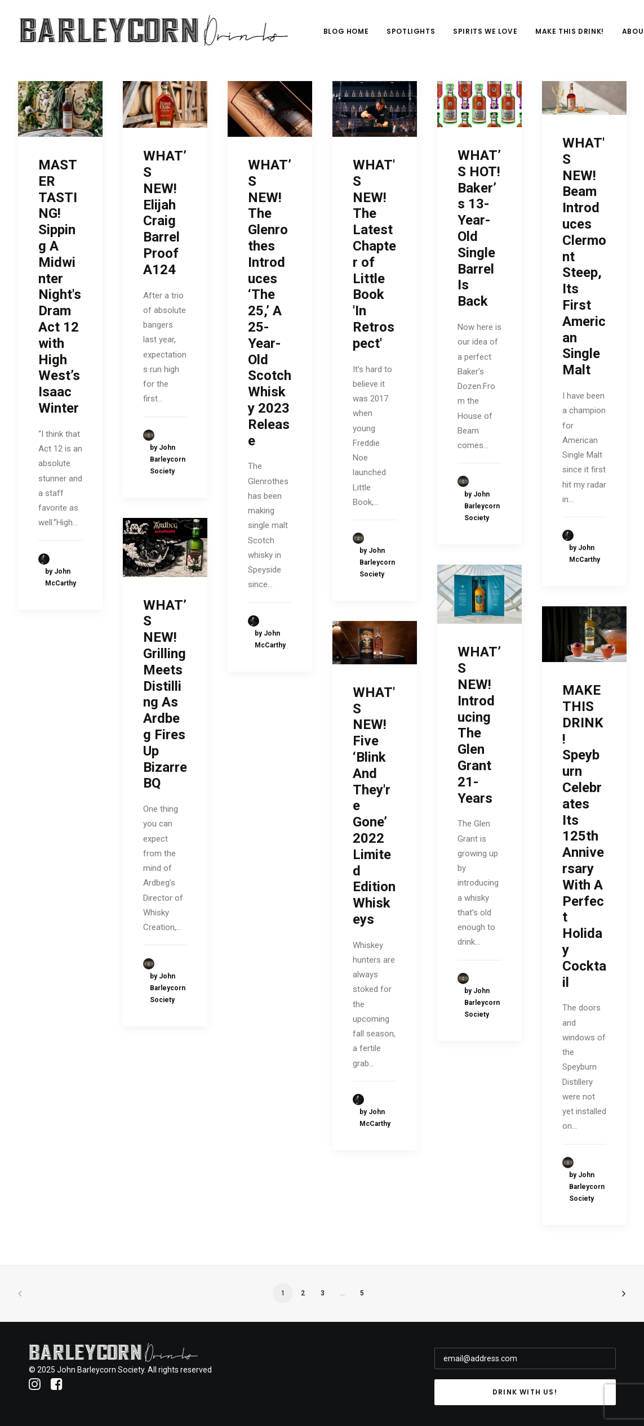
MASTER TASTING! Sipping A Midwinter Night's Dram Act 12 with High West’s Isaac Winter (59, 286)
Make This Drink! (575, 32)
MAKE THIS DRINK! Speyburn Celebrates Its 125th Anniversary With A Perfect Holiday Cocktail (584, 836)
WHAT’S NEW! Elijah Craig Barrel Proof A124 (164, 213)
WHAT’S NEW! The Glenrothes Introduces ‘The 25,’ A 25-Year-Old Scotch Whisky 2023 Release (269, 303)
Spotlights (417, 32)
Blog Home (351, 32)
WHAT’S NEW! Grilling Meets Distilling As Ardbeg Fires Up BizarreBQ (165, 694)
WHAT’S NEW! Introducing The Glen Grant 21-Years (479, 725)
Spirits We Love (491, 32)
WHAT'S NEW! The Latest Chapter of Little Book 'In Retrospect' (374, 254)
